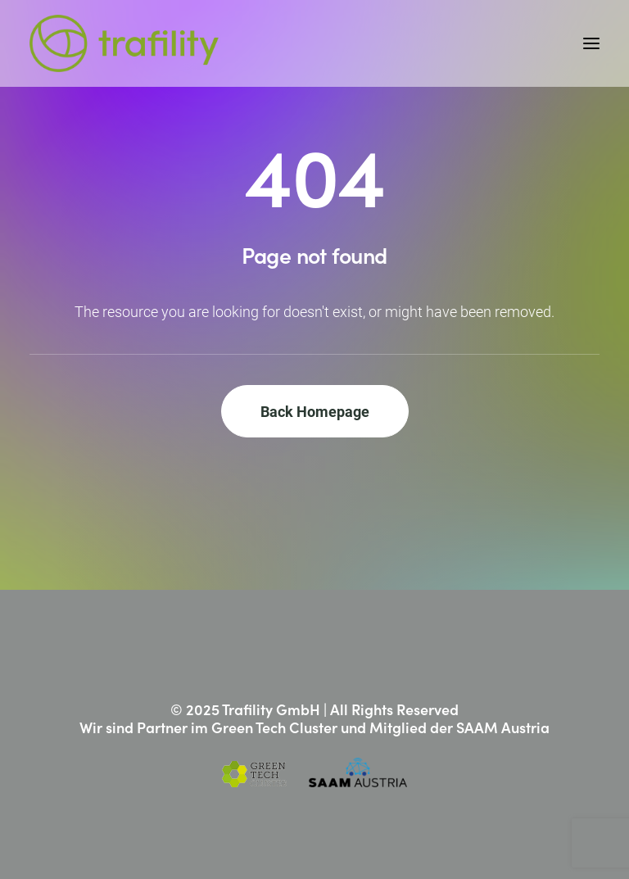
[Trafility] (124, 43)
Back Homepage (314, 411)
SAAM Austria (503, 727)
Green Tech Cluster (274, 727)
